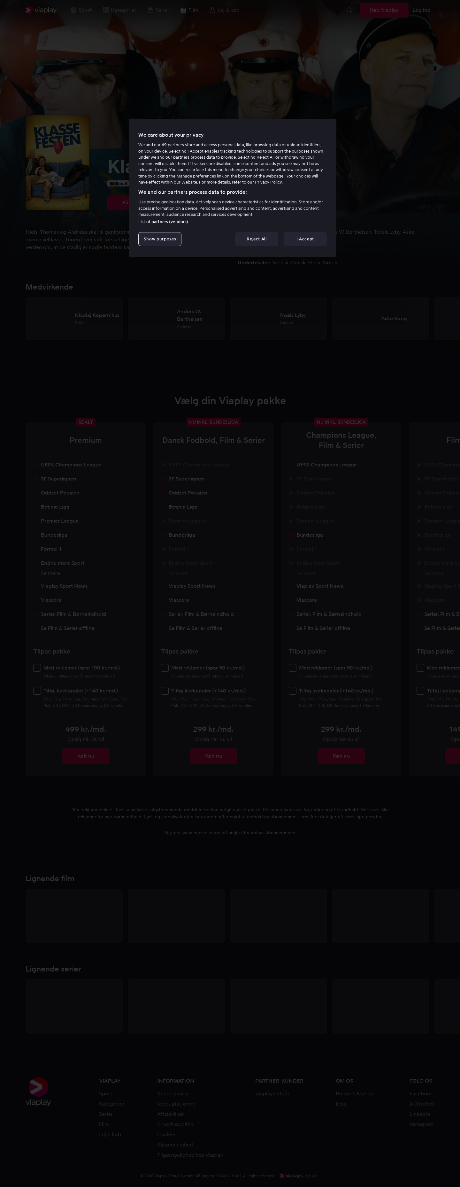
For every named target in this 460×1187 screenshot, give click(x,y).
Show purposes (160, 239)
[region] (232, 188)
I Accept (305, 239)
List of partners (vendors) (163, 221)
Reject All (257, 239)
